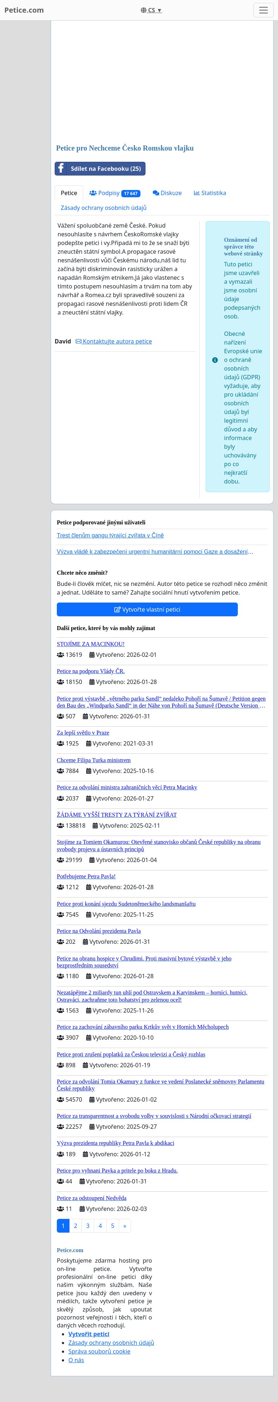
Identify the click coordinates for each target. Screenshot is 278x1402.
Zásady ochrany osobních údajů (104, 208)
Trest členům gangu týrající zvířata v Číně (110, 535)
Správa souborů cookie (99, 1351)
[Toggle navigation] (263, 10)
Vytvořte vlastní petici (147, 609)
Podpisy (114, 193)
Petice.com (24, 10)
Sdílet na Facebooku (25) (98, 168)
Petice (69, 193)
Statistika (210, 193)
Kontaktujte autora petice (114, 341)
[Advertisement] (162, 83)
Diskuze (167, 193)
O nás (76, 1360)
